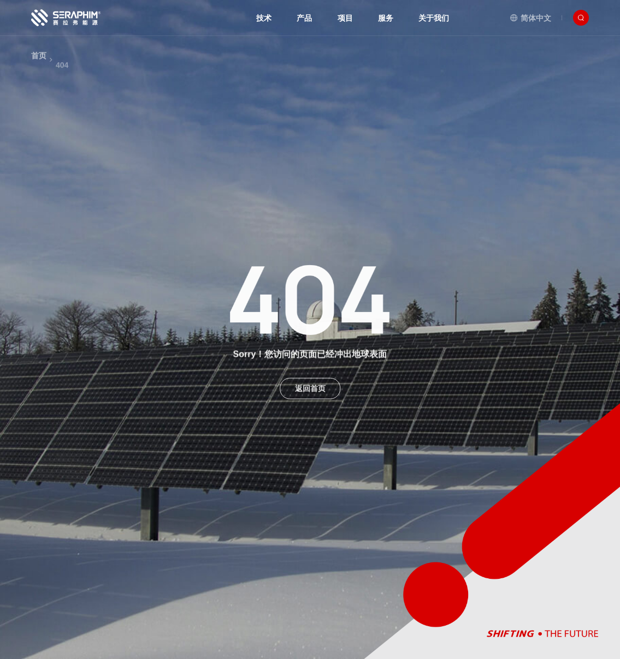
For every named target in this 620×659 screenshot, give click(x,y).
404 (62, 75)
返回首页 (310, 392)
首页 (38, 62)
